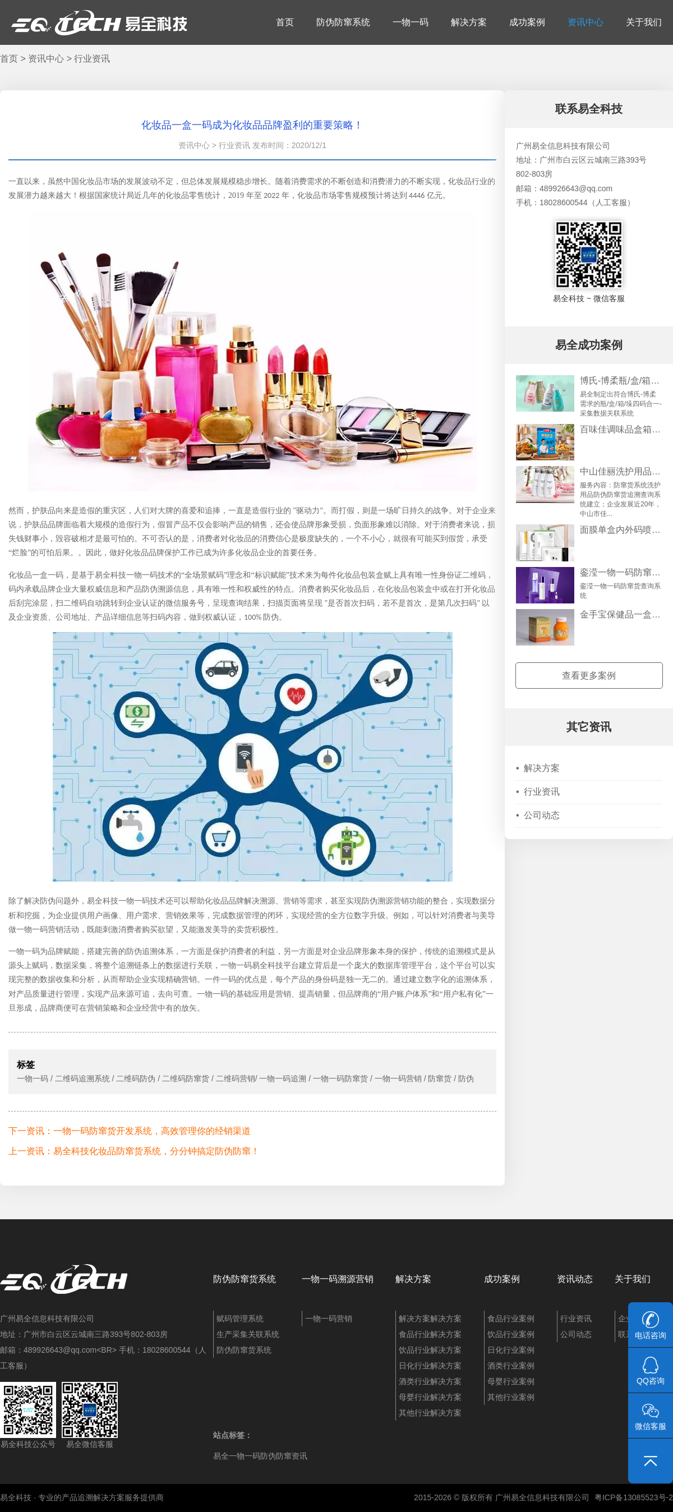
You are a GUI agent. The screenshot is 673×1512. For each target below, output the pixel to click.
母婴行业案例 (510, 1381)
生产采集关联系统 (247, 1334)
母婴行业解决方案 (430, 1397)
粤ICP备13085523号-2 (633, 1497)
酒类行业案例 (510, 1365)
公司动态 (538, 815)
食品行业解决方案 (430, 1334)
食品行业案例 (510, 1318)
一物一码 (410, 22)
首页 (285, 22)
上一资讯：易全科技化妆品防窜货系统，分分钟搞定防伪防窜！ (134, 1151)
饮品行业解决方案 (430, 1349)
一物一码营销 (328, 1318)
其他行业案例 (510, 1397)
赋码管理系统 (240, 1318)
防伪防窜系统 (343, 22)
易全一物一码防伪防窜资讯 (260, 1455)
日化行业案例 (510, 1349)
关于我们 (644, 22)
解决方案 (469, 22)
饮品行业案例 (510, 1334)
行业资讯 (92, 58)
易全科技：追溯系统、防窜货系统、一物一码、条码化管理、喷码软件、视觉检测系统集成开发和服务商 (99, 22)
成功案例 (527, 22)
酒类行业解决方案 (430, 1381)
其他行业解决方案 (430, 1412)
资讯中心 (585, 22)
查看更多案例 (589, 675)
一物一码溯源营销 (338, 1279)
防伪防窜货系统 (244, 1279)
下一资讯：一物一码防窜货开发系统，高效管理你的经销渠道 (129, 1131)
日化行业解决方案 (430, 1365)
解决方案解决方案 (430, 1318)
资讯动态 (575, 1279)
